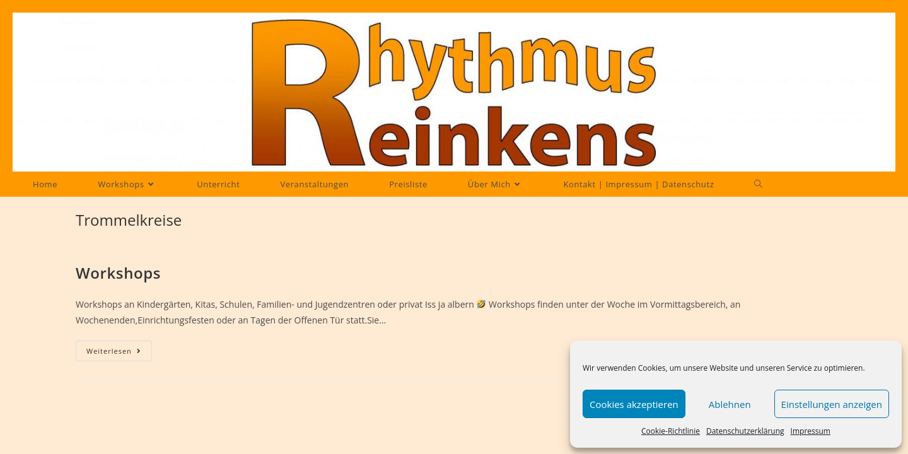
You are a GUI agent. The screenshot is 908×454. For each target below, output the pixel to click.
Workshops (118, 272)
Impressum (810, 431)
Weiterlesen (119, 351)
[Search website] (758, 184)
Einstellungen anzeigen (831, 404)
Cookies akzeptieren (634, 404)
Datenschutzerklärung (745, 431)
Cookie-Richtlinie (670, 431)
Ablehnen (730, 404)
